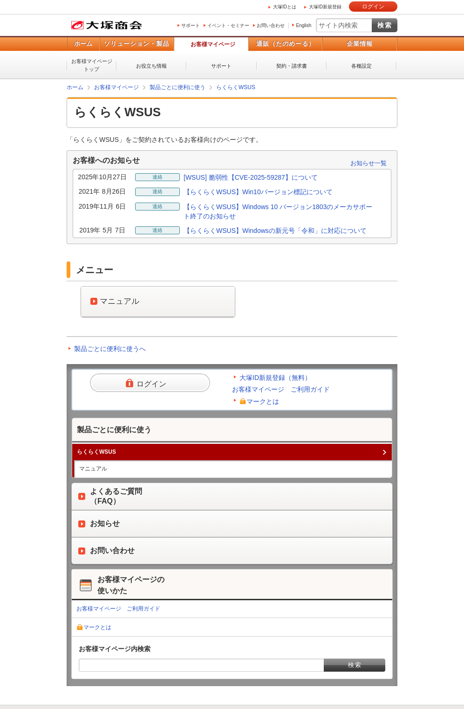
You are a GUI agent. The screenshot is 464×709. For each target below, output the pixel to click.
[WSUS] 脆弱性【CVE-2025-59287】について (251, 177)
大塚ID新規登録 (325, 6)
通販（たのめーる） (285, 43)
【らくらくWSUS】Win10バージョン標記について (258, 192)
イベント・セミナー (228, 25)
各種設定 (361, 66)
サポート (190, 25)
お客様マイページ (213, 44)
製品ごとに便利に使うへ (110, 348)
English (303, 25)
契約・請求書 (291, 66)
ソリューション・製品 (136, 43)
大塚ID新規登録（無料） (275, 377)
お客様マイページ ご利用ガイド (281, 389)
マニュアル (93, 468)
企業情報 (360, 43)
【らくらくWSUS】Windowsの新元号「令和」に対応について (275, 230)
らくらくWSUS (235, 87)
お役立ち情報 (151, 66)
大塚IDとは (284, 6)
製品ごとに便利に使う (177, 87)
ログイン (373, 6)
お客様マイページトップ (91, 65)
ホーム (83, 43)
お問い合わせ (271, 25)
